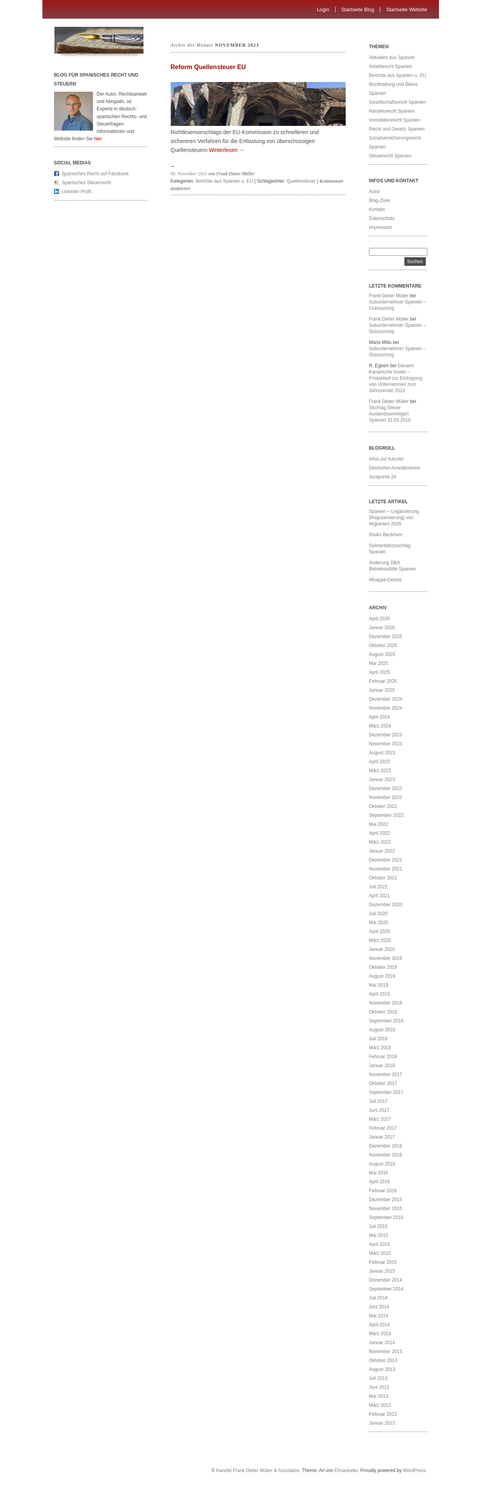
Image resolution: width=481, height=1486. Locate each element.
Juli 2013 (378, 1378)
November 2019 (385, 958)
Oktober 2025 (383, 645)
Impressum (380, 227)
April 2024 (379, 717)
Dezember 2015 (385, 1199)
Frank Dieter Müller (389, 295)
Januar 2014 (382, 1342)
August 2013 (382, 1369)
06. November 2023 (189, 173)
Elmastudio (346, 1470)
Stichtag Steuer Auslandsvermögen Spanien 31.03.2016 (390, 414)
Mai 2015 (378, 1235)
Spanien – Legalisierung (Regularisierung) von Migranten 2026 (394, 518)
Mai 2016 (378, 1173)
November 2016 (385, 1155)
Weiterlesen (227, 150)
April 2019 (379, 994)
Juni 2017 (379, 1110)
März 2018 (380, 1047)
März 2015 (380, 1253)
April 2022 (379, 833)
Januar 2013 (382, 1423)
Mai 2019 (378, 985)
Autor (374, 191)
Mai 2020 (378, 922)
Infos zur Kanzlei (386, 459)
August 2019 (382, 976)
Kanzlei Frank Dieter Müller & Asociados (257, 1470)
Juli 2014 (378, 1298)
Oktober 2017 (383, 1083)
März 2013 (380, 1405)
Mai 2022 (378, 824)
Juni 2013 (379, 1387)
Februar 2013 (383, 1414)
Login (323, 9)
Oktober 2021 (383, 878)
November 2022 (385, 797)
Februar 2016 (383, 1190)
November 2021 (385, 869)
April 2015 (379, 1244)
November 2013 (385, 1351)
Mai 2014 (378, 1316)
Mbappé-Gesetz (386, 580)
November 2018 (385, 1003)
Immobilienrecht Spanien (394, 120)
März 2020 (380, 940)
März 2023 (380, 770)
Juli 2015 (378, 1226)
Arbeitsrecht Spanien (390, 66)
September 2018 (386, 1021)
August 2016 (382, 1164)
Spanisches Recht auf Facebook (95, 173)
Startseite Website (406, 9)
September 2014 (386, 1289)
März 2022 (380, 842)
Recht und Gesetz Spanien (397, 129)
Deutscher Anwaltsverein (394, 468)
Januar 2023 (382, 779)
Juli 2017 (378, 1101)
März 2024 (380, 726)
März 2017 (380, 1119)
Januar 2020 (382, 949)
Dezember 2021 (385, 860)
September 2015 (386, 1217)
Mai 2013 (378, 1396)
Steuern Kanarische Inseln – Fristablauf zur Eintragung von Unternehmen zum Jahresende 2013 (395, 378)
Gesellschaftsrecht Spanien (397, 102)
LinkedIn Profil (76, 191)
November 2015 (385, 1208)
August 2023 (382, 752)
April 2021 (379, 895)
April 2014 (379, 1324)
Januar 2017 (382, 1137)
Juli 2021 (378, 887)
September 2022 (386, 815)
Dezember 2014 (385, 1280)
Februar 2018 (383, 1056)
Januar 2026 (382, 627)
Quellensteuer (301, 181)
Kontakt (377, 209)
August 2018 (382, 1030)
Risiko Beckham (385, 534)
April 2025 (379, 672)
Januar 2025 (382, 690)
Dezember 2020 (385, 904)
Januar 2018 (382, 1065)
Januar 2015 (382, 1271)
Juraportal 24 (382, 477)
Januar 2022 (382, 851)
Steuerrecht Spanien (390, 156)
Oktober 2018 (383, 1012)
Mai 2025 (378, 663)
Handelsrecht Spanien (392, 111)
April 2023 (379, 761)
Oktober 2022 (383, 806)
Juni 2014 (379, 1307)
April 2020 (379, 931)
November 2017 (385, 1074)
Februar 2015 (383, 1262)
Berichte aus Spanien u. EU (224, 181)
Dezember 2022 (385, 788)
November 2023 (385, 743)
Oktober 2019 (383, 967)
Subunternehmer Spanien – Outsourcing (397, 305)
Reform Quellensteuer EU (208, 67)
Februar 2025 (383, 681)
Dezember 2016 (385, 1146)
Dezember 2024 (385, 699)
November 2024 (385, 708)
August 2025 (382, 654)
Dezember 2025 (385, 636)
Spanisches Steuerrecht (86, 182)
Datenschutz (382, 218)
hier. (98, 138)
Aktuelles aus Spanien (392, 57)
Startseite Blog (357, 9)
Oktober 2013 (383, 1360)
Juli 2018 (378, 1038)
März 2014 (380, 1333)
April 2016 (379, 1181)
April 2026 (379, 618)
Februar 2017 (383, 1128)
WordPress (414, 1470)
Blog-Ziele (379, 200)
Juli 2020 (378, 913)
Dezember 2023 (385, 735)
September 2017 (386, 1092)
